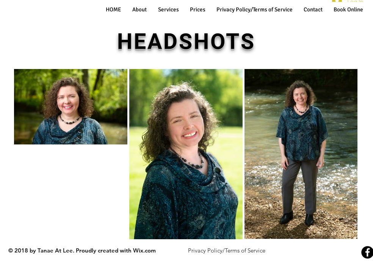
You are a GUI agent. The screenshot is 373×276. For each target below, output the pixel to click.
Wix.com (144, 250)
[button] (168, 9)
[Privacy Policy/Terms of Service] (226, 250)
